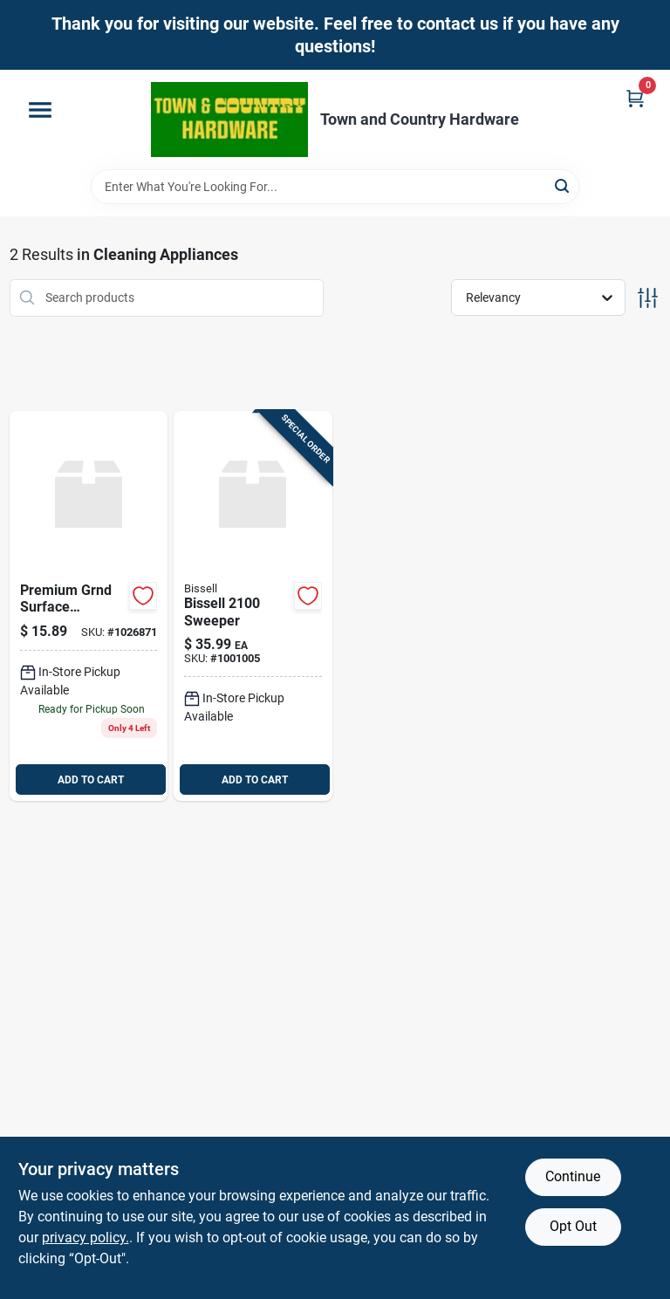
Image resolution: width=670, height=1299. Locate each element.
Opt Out (573, 1226)
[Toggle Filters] (648, 298)
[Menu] (40, 110)
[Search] (563, 185)
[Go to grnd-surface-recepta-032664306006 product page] (89, 606)
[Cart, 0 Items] (635, 98)
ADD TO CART (91, 780)
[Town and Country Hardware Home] (229, 119)
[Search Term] (335, 186)
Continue (572, 1176)
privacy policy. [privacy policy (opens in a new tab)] (85, 1237)
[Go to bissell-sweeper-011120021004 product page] (253, 606)
